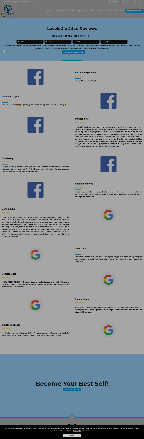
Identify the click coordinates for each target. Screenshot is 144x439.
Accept (72, 435)
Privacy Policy (77, 431)
